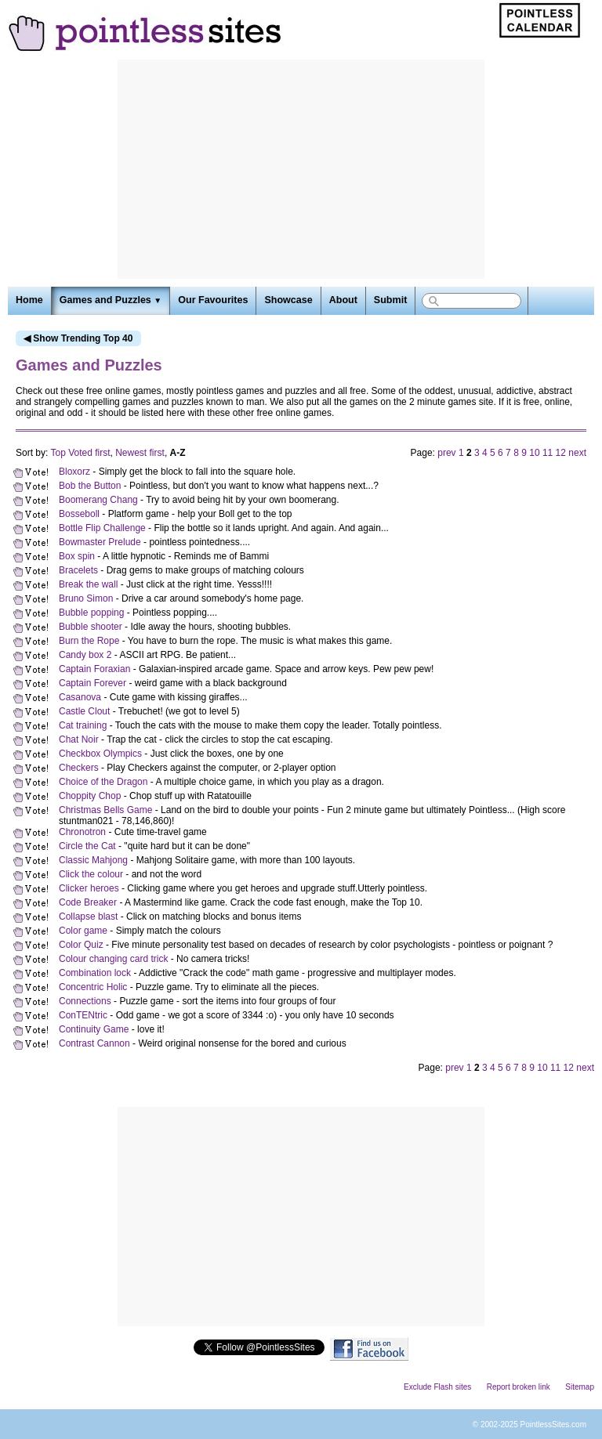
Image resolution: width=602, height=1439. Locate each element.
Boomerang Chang (98, 499)
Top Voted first (80, 452)
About (343, 300)
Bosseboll (79, 513)
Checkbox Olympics (100, 753)
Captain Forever (92, 683)
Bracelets (78, 570)
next (577, 452)
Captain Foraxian (94, 668)
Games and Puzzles (110, 300)
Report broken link (518, 1387)
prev (446, 452)
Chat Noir (79, 739)
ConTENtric (83, 1015)
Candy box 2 (85, 654)
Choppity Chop (90, 795)
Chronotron (82, 831)
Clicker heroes (89, 888)
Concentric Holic (93, 987)
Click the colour (91, 874)
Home (29, 300)
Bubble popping (91, 612)
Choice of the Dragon (103, 781)
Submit (390, 300)
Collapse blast (88, 916)
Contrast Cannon (94, 1043)
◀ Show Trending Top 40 (78, 338)
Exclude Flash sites (437, 1387)
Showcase (288, 300)
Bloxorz (74, 471)
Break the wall (88, 584)
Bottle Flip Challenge (102, 527)
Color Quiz (81, 944)
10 (534, 452)
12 (561, 452)
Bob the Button (90, 485)
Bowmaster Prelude (100, 542)
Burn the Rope (89, 640)
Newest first (140, 452)
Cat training (83, 725)
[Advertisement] (301, 169)
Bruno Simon (86, 598)
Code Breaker (88, 902)
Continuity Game (94, 1029)
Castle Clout (84, 711)
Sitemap (579, 1387)
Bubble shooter (90, 626)
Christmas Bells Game (105, 809)
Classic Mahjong (93, 860)
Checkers (79, 767)
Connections (85, 1001)
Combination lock (95, 972)
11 (547, 452)
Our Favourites (213, 300)
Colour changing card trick (113, 958)
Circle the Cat (87, 846)
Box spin (77, 556)
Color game (83, 930)
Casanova (80, 697)
